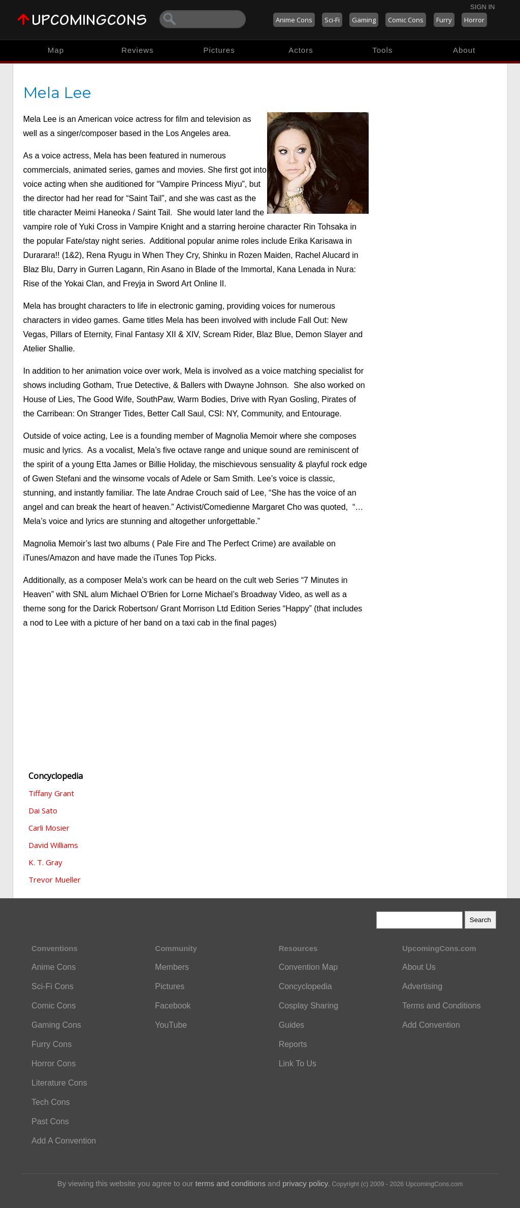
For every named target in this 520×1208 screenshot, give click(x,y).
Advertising (422, 986)
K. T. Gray (45, 862)
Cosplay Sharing (308, 1005)
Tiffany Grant (51, 793)
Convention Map (308, 967)
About (464, 50)
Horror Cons (53, 1063)
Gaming (364, 19)
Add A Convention (63, 1140)
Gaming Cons (56, 1025)
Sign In (482, 7)
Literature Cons (59, 1083)
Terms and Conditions (441, 1005)
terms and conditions (231, 1183)
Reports (293, 1044)
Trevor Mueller (54, 879)
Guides (292, 1025)
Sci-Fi (332, 19)
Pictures (219, 50)
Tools (382, 50)
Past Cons (50, 1121)
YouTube (171, 1025)
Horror (474, 19)
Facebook (172, 1005)
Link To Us (297, 1063)
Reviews (137, 50)
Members (172, 967)
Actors (300, 50)
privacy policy (305, 1183)
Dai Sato (42, 810)
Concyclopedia (305, 986)
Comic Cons (406, 19)
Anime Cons (294, 19)
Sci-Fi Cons (52, 986)
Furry (444, 19)
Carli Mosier (49, 828)
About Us (419, 967)
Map (56, 50)
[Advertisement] (74, 706)
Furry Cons (51, 1044)
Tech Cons (50, 1102)
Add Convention (431, 1025)
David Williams (53, 845)
